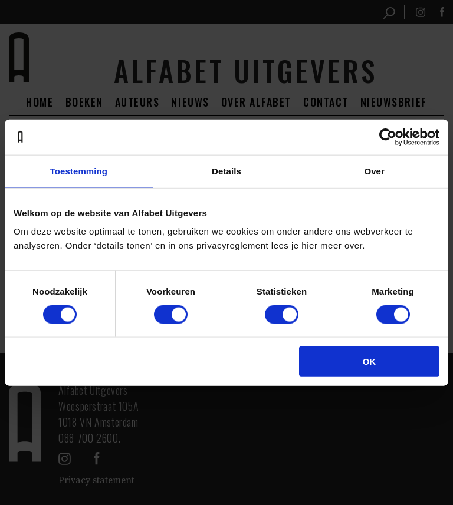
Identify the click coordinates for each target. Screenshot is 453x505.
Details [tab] (226, 171)
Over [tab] (374, 171)
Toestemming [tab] (79, 171)
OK (369, 362)
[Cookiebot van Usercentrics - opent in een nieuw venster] (387, 137)
